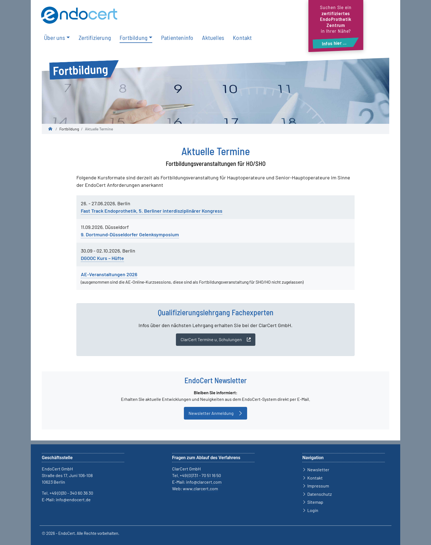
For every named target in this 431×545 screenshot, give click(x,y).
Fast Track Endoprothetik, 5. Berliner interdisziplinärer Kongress (151, 211)
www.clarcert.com (200, 488)
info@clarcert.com (204, 481)
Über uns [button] (54, 37)
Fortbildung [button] (133, 37)
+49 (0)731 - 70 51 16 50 (200, 475)
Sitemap (315, 502)
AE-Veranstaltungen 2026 (109, 274)
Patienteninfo (177, 37)
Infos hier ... (334, 42)
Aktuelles (213, 37)
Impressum (318, 485)
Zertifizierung (95, 37)
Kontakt (242, 37)
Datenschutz (319, 494)
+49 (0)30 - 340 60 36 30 (71, 492)
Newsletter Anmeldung (211, 413)
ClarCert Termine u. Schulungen (211, 339)
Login (312, 510)
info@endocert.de (73, 499)
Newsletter (318, 469)
